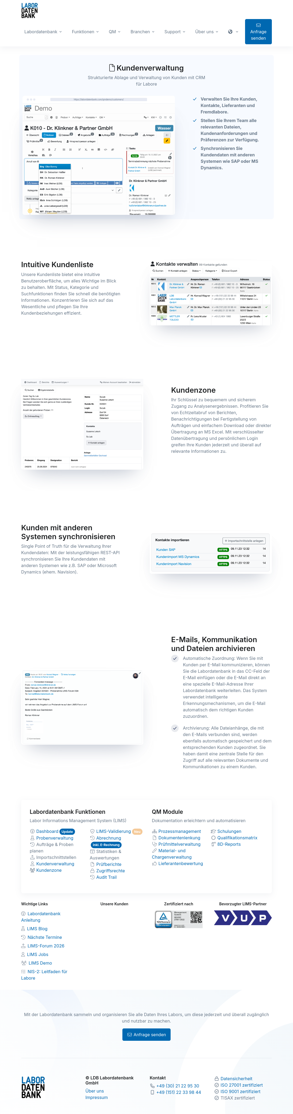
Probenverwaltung (54, 838)
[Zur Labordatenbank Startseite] (29, 10)
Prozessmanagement (180, 831)
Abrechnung (108, 838)
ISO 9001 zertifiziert (241, 1091)
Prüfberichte (109, 864)
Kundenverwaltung (55, 863)
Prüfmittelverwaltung (180, 844)
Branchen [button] (140, 31)
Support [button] (172, 31)
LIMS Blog (37, 928)
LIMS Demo (40, 963)
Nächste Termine (45, 937)
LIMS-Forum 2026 (46, 945)
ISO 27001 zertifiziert (242, 1085)
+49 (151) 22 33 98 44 (178, 1092)
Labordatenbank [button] (40, 31)
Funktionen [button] (83, 31)
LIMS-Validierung (113, 831)
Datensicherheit (237, 1078)
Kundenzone (49, 870)
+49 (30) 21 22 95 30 (177, 1086)
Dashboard (47, 831)
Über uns (94, 1091)
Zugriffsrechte (110, 870)
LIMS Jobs (37, 954)
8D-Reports (229, 844)
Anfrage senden (258, 32)
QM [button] (112, 31)
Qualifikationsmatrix (237, 837)
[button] (234, 31)
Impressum (96, 1097)
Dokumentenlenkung (179, 837)
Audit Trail (106, 877)
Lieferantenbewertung (181, 863)
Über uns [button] (204, 31)
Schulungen (229, 831)
